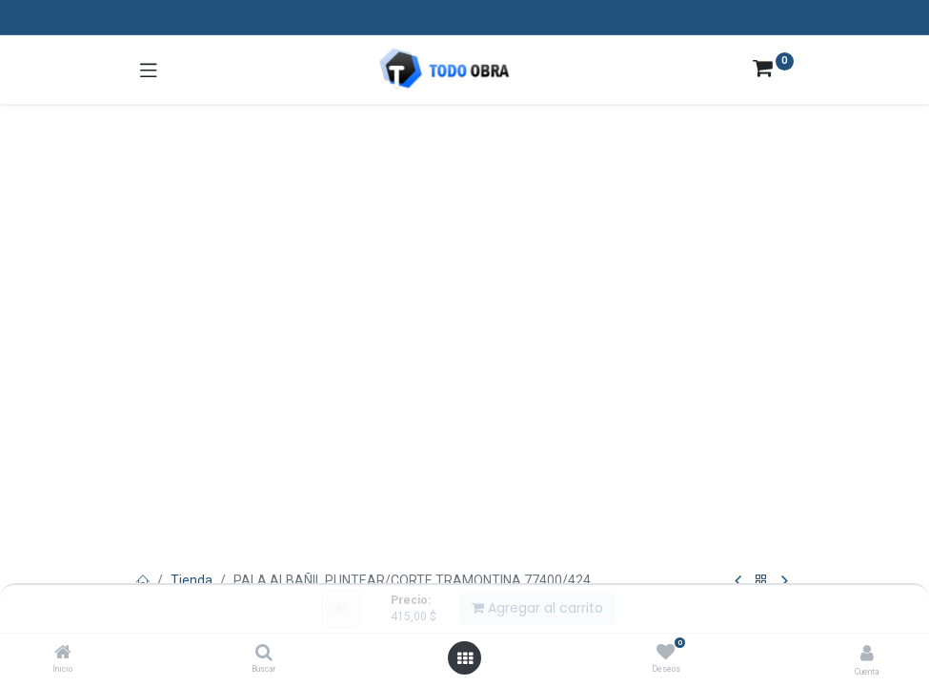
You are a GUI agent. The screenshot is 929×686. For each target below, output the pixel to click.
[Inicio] (62, 653)
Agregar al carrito (537, 607)
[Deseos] (665, 652)
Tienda (191, 580)
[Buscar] (264, 653)
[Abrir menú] (465, 658)
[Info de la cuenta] (867, 653)
